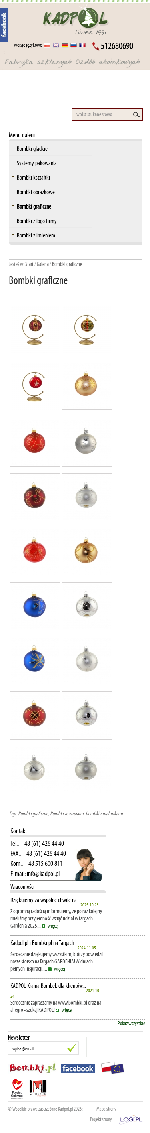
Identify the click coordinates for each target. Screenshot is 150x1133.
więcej (53, 925)
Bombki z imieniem (36, 235)
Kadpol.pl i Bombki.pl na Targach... (44, 943)
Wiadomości (22, 886)
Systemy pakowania (37, 163)
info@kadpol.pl (43, 873)
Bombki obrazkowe (36, 192)
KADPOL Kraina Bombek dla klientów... (48, 986)
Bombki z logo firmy (37, 221)
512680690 (117, 45)
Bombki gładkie (32, 148)
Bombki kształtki (33, 177)
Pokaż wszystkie (131, 1023)
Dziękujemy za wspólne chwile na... (45, 900)
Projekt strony (101, 1119)
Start (29, 264)
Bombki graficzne (34, 206)
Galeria (43, 264)
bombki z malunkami (104, 813)
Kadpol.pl (65, 1109)
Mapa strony (106, 1109)
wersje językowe (28, 44)
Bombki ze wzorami (67, 813)
